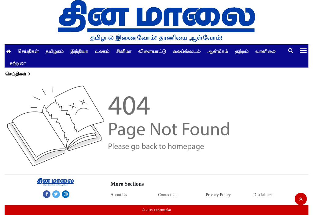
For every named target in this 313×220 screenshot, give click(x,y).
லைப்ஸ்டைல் (187, 51)
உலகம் (102, 51)
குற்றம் (242, 51)
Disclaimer (262, 195)
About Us (118, 195)
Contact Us (167, 195)
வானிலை (265, 51)
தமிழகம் (55, 51)
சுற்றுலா (17, 63)
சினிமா (123, 51)
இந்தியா (79, 51)
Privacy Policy (218, 195)
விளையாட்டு (152, 51)
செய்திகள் (28, 51)
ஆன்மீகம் (217, 51)
